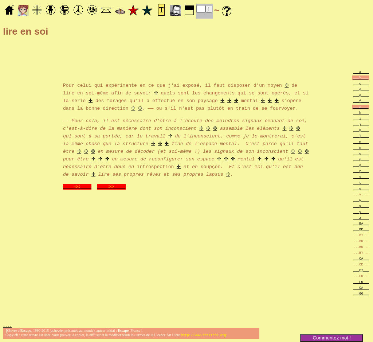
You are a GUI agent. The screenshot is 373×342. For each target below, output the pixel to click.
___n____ (361, 147)
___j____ (361, 124)
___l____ (361, 135)
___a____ (361, 71)
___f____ (361, 100)
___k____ (361, 130)
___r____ (361, 170)
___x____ (361, 205)
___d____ (361, 89)
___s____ (361, 176)
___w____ (361, 200)
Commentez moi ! (331, 338)
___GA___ (361, 287)
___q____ (361, 165)
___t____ (361, 182)
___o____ (361, 153)
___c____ (361, 83)
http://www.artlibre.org (203, 336)
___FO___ (361, 281)
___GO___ (361, 293)
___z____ (361, 217)
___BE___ (361, 229)
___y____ (361, 211)
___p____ (361, 159)
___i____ (361, 118)
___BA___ (361, 223)
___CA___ (361, 258)
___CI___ (361, 270)
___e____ (361, 95)
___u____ (361, 188)
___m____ (361, 141)
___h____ (361, 112)
